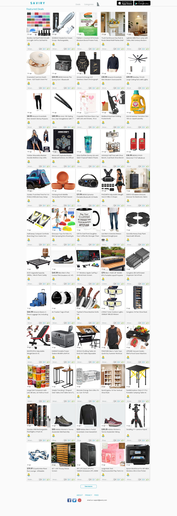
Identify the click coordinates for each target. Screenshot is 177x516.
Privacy (88, 495)
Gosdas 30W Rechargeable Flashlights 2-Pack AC (37, 430)
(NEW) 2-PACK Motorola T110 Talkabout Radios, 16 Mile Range (135, 157)
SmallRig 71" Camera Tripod (136, 429)
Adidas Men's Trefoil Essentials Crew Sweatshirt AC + (87, 431)
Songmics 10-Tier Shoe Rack (136, 312)
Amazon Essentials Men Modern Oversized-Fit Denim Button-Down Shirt (112, 79)
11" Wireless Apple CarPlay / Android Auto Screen (87, 274)
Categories (89, 4)
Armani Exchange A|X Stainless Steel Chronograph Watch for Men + (87, 79)
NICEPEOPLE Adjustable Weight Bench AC (35, 352)
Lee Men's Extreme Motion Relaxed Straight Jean (111, 235)
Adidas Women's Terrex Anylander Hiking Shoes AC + (111, 431)
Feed (96, 495)
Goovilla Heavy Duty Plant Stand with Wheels (136, 235)
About (80, 495)
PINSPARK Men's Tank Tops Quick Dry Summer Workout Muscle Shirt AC (112, 353)
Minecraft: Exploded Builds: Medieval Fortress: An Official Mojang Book (63, 157)
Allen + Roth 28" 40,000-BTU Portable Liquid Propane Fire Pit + (112, 275)
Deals (78, 4)
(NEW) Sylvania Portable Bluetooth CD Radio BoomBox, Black (87, 196)
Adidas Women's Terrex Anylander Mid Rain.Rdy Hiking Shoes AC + (62, 431)
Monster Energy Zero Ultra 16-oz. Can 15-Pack (88, 391)
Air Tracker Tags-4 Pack (60, 312)
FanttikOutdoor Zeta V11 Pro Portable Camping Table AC (136, 391)
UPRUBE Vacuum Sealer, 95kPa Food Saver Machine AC (136, 353)
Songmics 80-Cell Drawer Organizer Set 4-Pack (135, 274)
